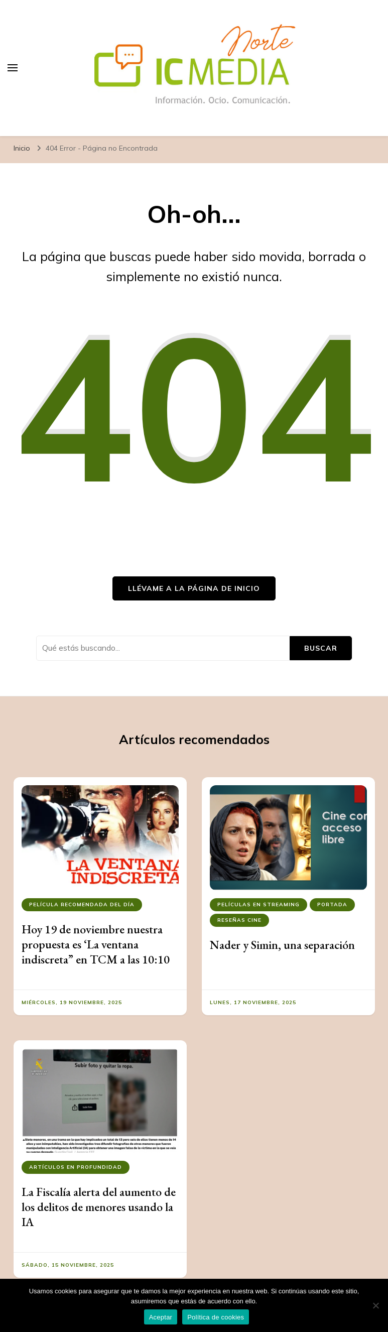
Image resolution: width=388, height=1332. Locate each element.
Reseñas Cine (239, 920)
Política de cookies (215, 1317)
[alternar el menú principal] (13, 67)
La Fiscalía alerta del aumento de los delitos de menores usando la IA (99, 1207)
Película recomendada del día (82, 904)
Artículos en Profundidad (75, 1167)
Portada (332, 904)
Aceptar (161, 1317)
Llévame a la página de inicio (194, 588)
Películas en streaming (258, 904)
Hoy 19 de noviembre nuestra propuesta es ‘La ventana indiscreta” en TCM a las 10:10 (96, 944)
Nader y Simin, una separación (282, 944)
